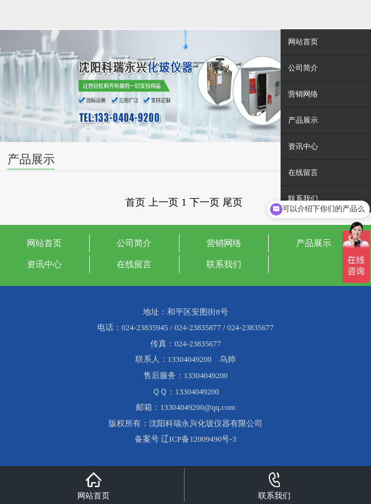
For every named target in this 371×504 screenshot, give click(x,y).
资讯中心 (44, 264)
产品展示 (313, 243)
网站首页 (44, 243)
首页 (135, 202)
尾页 (233, 202)
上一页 (163, 202)
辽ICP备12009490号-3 (198, 439)
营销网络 (223, 243)
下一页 (204, 202)
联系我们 (223, 264)
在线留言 (134, 264)
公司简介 (134, 243)
